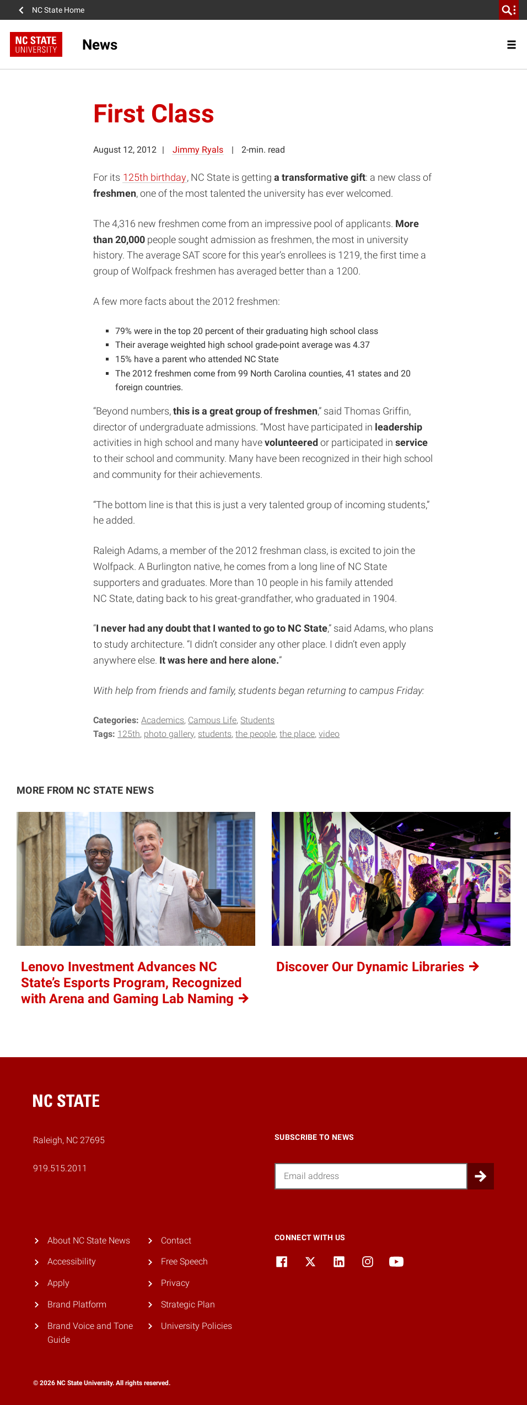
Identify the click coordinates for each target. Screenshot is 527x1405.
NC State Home (58, 10)
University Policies (196, 1326)
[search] (509, 10)
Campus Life (212, 720)
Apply (58, 1283)
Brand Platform (76, 1304)
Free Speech (184, 1261)
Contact (176, 1240)
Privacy (175, 1283)
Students (257, 720)
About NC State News (88, 1240)
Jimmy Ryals (198, 149)
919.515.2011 (60, 1168)
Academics (162, 720)
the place (297, 734)
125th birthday (154, 177)
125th (128, 734)
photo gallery (169, 734)
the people (255, 734)
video (329, 734)
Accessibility (71, 1261)
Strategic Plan (188, 1304)
